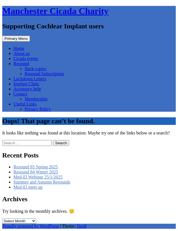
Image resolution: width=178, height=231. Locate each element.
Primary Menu (16, 38)
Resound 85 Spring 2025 (35, 166)
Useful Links (25, 104)
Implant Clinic (26, 83)
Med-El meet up (28, 187)
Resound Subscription (44, 73)
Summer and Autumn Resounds (41, 182)
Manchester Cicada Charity (55, 11)
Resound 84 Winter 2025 (35, 172)
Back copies (35, 68)
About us (21, 53)
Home (18, 48)
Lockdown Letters (29, 78)
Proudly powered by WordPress (30, 226)
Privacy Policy (38, 109)
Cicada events (25, 58)
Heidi (82, 226)
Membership (36, 99)
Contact (20, 94)
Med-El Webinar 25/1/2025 (37, 177)
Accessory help (27, 88)
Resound (21, 63)
